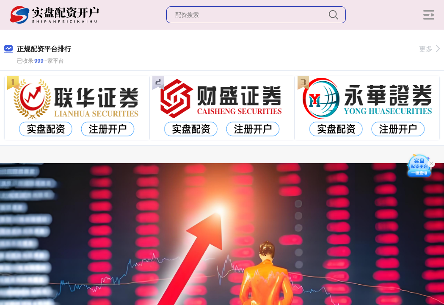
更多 (429, 49)
